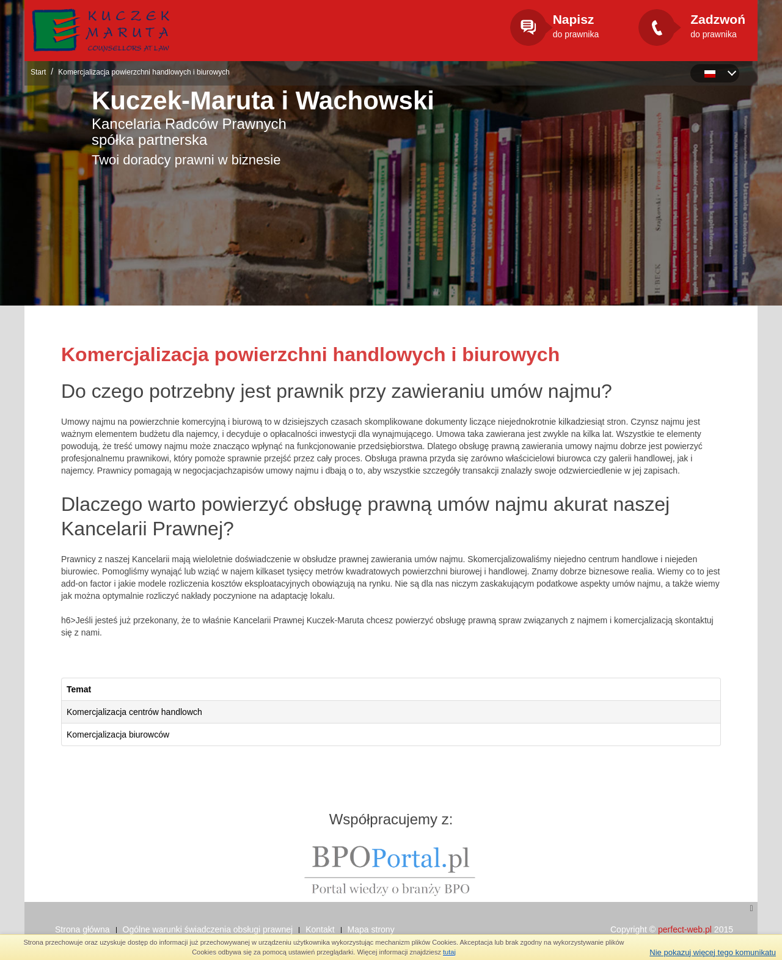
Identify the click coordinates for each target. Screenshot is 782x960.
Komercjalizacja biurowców (118, 734)
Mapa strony (371, 929)
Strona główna (82, 929)
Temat (79, 689)
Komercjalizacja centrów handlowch (134, 712)
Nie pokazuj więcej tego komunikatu (712, 952)
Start (38, 72)
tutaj (449, 952)
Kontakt (319, 929)
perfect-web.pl (685, 929)
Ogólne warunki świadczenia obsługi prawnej (208, 929)
